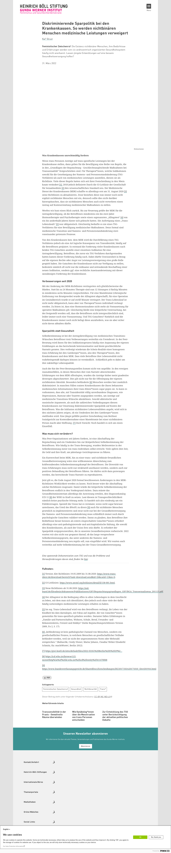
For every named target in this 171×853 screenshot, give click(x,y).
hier (86, 559)
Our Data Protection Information (13, 846)
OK (140, 837)
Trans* (103, 689)
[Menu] (149, 6)
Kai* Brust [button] (47, 39)
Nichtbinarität (90, 689)
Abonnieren (85, 762)
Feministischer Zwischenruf (55, 689)
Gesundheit (76, 689)
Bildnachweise (139, 149)
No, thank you (156, 837)
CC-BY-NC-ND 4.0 (102, 697)
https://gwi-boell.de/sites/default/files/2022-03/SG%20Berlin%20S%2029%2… (83, 650)
